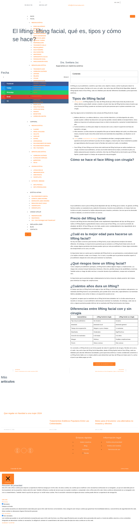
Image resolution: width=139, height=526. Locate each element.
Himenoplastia (36, 208)
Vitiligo (35, 78)
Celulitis (36, 134)
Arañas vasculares (39, 85)
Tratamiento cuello (39, 45)
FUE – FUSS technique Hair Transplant (43, 220)
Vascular (36, 136)
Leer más (4, 499)
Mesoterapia (37, 54)
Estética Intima (35, 192)
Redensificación (37, 215)
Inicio (32, 16)
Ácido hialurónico (39, 26)
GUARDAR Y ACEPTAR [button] (8, 523)
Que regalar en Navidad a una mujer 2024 (23, 413)
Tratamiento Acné (39, 69)
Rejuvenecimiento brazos (41, 145)
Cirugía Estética (37, 96)
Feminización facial (39, 59)
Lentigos (36, 73)
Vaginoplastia (36, 205)
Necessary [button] (5, 501)
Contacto (33, 229)
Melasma (36, 76)
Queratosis (37, 90)
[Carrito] (118, 2)
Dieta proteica (37, 184)
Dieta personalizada (39, 187)
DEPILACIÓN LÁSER (36, 224)
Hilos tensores (38, 50)
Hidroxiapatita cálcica (40, 56)
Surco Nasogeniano (39, 35)
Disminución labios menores (40, 201)
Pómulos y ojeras (39, 40)
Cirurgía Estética (37, 166)
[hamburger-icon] (132, 16)
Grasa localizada (38, 131)
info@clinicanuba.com (76, 5)
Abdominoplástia (38, 172)
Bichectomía (37, 114)
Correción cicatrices (40, 71)
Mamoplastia (37, 177)
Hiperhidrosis (37, 141)
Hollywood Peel (38, 52)
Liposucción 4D (38, 170)
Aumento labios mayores (39, 198)
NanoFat (36, 111)
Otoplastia (36, 100)
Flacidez (36, 129)
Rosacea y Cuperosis (39, 83)
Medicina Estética (37, 22)
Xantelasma (37, 87)
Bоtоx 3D (36, 29)
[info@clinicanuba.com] (69, 2)
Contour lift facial (39, 33)
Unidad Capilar (35, 212)
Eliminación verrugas (40, 158)
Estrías (35, 138)
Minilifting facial (38, 107)
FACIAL (32, 19)
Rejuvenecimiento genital (40, 196)
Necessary (7, 504)
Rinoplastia (37, 104)
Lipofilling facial (38, 109)
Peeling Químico (38, 47)
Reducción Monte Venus (39, 203)
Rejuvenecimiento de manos (42, 143)
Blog (32, 227)
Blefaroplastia (38, 102)
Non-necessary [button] (6, 513)
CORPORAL (33, 122)
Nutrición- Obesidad (38, 181)
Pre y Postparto (38, 148)
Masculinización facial (40, 61)
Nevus (35, 92)
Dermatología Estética (39, 65)
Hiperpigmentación (39, 80)
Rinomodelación (38, 42)
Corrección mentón (39, 116)
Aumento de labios (39, 38)
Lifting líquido (38, 31)
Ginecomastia (37, 174)
